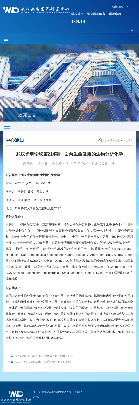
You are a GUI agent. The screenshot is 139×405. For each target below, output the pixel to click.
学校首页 (77, 14)
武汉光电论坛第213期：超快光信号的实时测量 (43, 361)
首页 (105, 140)
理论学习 (115, 14)
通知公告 (115, 140)
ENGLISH (78, 21)
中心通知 (128, 140)
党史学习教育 (96, 14)
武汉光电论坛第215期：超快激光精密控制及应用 (44, 356)
